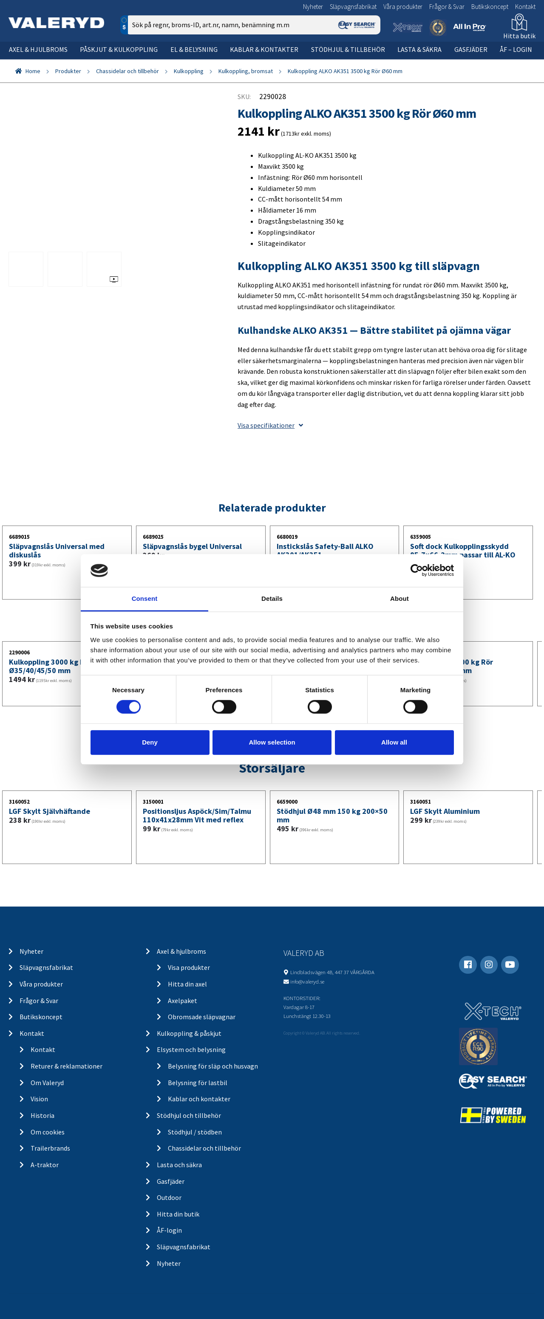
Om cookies (48, 1132)
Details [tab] (272, 598)
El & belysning (194, 49)
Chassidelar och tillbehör (127, 71)
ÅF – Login (516, 49)
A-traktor (45, 1164)
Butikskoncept (489, 7)
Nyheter (313, 7)
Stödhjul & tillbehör (348, 49)
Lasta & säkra (419, 49)
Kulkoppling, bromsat (245, 71)
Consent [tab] (145, 598)
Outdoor (169, 1197)
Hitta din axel (187, 984)
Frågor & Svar (447, 7)
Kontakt (525, 7)
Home (33, 71)
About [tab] (399, 598)
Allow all (394, 742)
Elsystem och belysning (191, 1049)
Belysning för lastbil (197, 1082)
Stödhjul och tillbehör (189, 1115)
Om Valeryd (47, 1082)
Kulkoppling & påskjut (189, 1033)
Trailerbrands (50, 1148)
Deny (150, 742)
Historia (42, 1115)
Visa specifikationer (270, 425)
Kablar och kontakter (199, 1098)
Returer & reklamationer (66, 1066)
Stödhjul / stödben (195, 1132)
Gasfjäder (470, 49)
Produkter (68, 71)
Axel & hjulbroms (38, 49)
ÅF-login (169, 1230)
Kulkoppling (189, 71)
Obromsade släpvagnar (201, 1016)
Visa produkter (189, 967)
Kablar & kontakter (264, 49)
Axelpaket (182, 1000)
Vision (39, 1098)
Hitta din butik (178, 1214)
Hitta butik (519, 35)
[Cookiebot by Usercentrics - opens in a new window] (417, 570)
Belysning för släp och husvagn (213, 1066)
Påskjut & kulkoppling (119, 49)
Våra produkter (402, 7)
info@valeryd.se (307, 981)
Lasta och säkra (179, 1164)
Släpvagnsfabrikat (353, 7)
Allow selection (272, 742)
